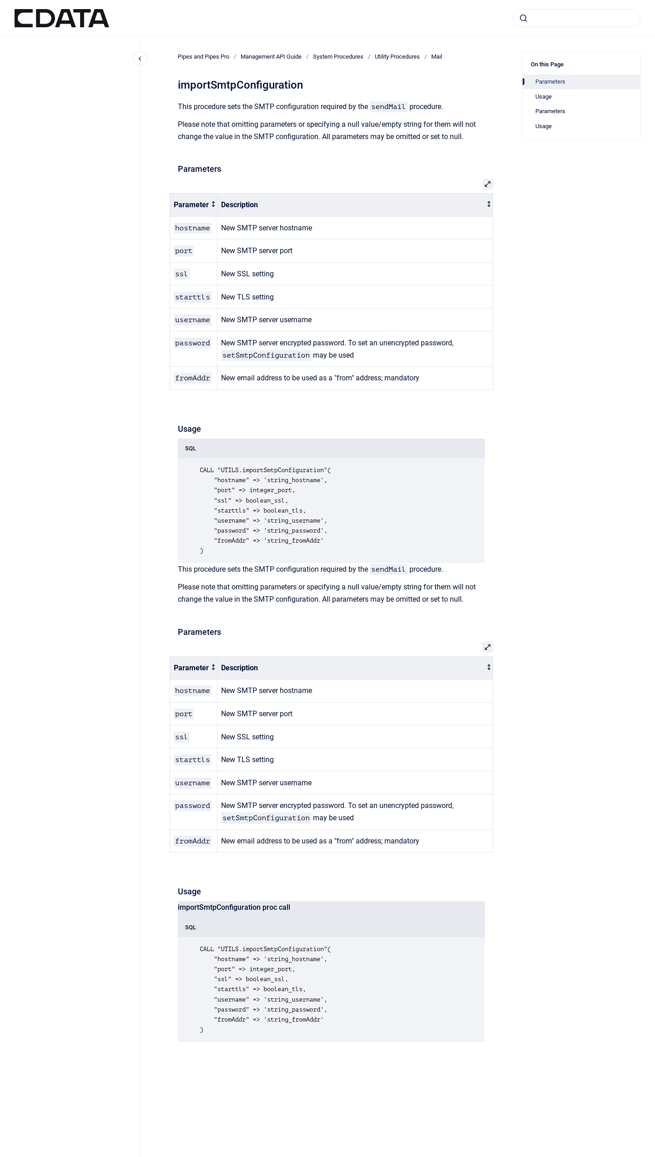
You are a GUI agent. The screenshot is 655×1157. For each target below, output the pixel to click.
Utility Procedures (397, 56)
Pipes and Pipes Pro (203, 56)
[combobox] (577, 18)
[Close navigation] (140, 58)
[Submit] (523, 18)
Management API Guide (271, 56)
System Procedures (338, 56)
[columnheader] (193, 205)
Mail (436, 56)
